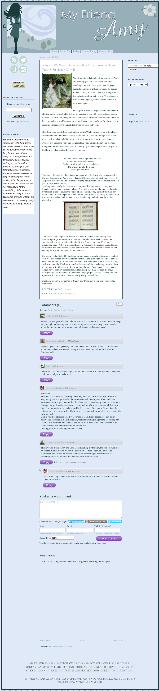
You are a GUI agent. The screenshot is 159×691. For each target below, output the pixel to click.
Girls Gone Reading (55, 388)
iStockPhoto (144, 121)
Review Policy (89, 51)
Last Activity (67, 310)
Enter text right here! (80, 509)
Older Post (118, 640)
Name (42, 526)
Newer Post (44, 640)
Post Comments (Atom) (62, 646)
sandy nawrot (52, 315)
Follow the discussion (119, 304)
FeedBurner (25, 121)
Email (69, 526)
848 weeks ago (64, 316)
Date (50, 310)
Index (76, 51)
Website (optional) (102, 526)
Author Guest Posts (63, 293)
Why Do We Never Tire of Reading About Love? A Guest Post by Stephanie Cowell (78, 67)
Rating (57, 310)
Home (54, 51)
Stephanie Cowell (54, 442)
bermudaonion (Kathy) (56, 341)
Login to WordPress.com (96, 521)
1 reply (59, 462)
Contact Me (105, 51)
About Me (65, 51)
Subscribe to (56, 538)
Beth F (49, 366)
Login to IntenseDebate (76, 521)
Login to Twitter (115, 521)
